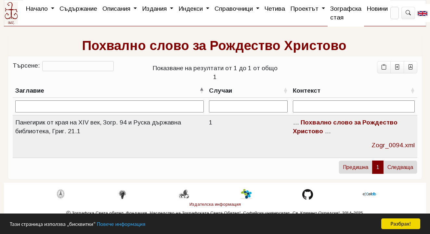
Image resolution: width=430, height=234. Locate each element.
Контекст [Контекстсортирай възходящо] (306, 90)
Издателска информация (215, 204)
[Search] (394, 13)
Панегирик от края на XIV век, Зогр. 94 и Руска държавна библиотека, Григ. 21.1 (98, 127)
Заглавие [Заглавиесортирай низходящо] (29, 90)
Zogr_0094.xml (393, 145)
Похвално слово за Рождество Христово (214, 45)
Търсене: (63, 66)
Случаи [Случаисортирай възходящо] (220, 90)
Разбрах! (400, 223)
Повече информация (121, 224)
